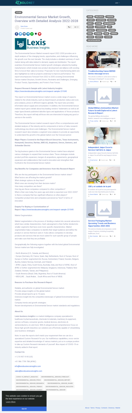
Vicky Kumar (94, 160)
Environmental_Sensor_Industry (59, 386)
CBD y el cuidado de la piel (99, 186)
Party (90, 23)
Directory (111, 408)
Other (18, 12)
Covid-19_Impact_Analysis (27, 377)
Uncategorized (94, 40)
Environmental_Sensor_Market (29, 390)
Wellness (99, 17)
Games (112, 30)
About (87, 408)
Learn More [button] (10, 402)
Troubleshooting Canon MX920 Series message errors (101, 72)
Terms (92, 408)
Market (117, 408)
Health (91, 30)
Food (90, 33)
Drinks (114, 33)
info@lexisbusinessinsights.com (28, 366)
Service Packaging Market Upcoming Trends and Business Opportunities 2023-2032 (102, 223)
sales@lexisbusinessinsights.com (28, 371)
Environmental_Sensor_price (28, 380)
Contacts (104, 408)
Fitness (98, 33)
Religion (111, 20)
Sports (91, 20)
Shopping (101, 20)
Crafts (99, 37)
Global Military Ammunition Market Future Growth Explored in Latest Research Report (103, 110)
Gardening (101, 30)
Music (90, 27)
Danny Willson (94, 81)
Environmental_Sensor (55, 390)
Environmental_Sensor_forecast (55, 377)
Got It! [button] (24, 409)
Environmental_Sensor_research (30, 383)
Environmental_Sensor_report (57, 380)
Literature (100, 27)
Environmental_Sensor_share (60, 383)
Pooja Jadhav (94, 121)
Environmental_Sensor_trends (29, 386)
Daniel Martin (94, 194)
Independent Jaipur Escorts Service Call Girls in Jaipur (100, 148)
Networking (109, 23)
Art (109, 27)
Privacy (98, 408)
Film (106, 33)
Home (90, 17)
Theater (110, 17)
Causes (108, 37)
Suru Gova (24, 26)
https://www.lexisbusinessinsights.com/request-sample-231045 (41, 91)
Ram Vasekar (94, 236)
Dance (90, 37)
